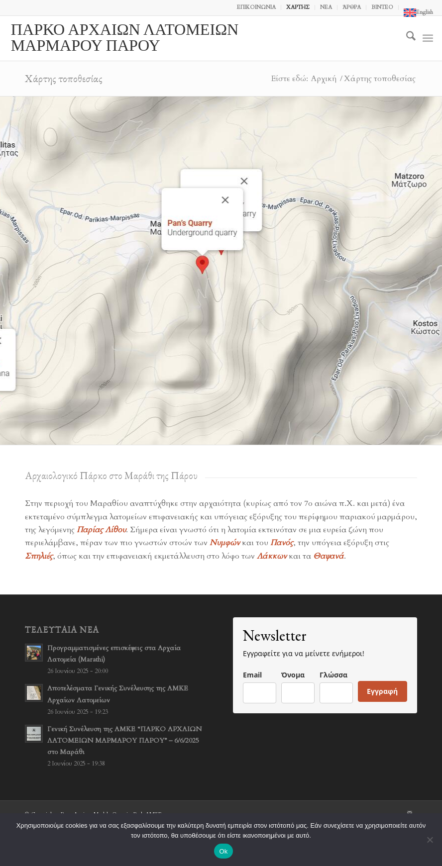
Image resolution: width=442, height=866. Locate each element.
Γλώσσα (333, 674)
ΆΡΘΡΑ (351, 7)
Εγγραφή (382, 691)
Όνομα (293, 674)
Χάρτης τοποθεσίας (64, 78)
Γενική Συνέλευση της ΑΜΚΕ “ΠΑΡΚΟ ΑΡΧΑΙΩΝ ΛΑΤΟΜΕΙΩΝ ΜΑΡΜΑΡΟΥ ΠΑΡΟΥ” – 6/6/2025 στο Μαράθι (124, 741)
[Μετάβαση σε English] (418, 12)
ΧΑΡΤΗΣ (298, 7)
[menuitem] (256, 7)
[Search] (406, 38)
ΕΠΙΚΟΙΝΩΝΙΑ (256, 7)
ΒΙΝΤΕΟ (382, 7)
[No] (430, 840)
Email (252, 674)
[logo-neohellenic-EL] (158, 38)
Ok (223, 851)
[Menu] (428, 38)
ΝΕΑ (326, 7)
